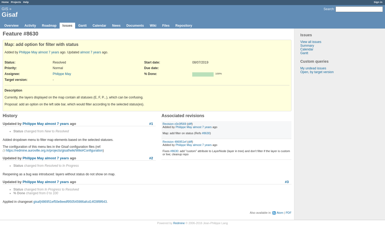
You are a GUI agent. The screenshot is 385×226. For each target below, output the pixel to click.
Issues (67, 25)
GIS (5, 9)
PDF (288, 212)
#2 (151, 158)
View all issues (310, 42)
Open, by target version (317, 72)
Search (329, 9)
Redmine (179, 223)
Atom (279, 212)
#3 (287, 182)
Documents (135, 25)
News (116, 25)
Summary (307, 45)
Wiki (153, 25)
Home (5, 2)
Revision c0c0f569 (174, 123)
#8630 (206, 133)
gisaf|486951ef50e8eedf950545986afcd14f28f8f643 (70, 202)
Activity (30, 25)
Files (166, 25)
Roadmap (49, 25)
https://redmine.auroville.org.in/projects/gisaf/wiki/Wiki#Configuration (54, 150)
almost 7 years (48, 52)
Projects (16, 2)
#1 (151, 124)
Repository (183, 25)
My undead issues (313, 68)
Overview (11, 25)
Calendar (99, 25)
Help (26, 2)
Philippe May (28, 52)
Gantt (82, 25)
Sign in (378, 2)
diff (190, 123)
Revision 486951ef (174, 141)
